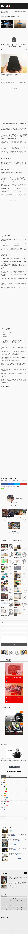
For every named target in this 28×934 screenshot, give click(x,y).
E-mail (2, 626)
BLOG (3, 778)
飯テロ (3, 809)
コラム (3, 793)
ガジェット (4, 789)
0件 (2, 49)
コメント (15, 486)
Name (2, 622)
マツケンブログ (14, 502)
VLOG (12, 509)
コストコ (4, 791)
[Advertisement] (14, 104)
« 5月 (2, 911)
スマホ (3, 488)
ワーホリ (3, 799)
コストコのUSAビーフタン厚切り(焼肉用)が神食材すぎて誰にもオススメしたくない (14, 678)
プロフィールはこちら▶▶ (14, 766)
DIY (3, 782)
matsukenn (8, 681)
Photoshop (4, 784)
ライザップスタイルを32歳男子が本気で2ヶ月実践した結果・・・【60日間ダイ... (7, 26)
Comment (2, 634)
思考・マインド (5, 801)
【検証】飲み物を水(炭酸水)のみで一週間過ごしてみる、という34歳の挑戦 (20, 26)
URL (2, 630)
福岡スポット (4, 805)
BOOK (3, 780)
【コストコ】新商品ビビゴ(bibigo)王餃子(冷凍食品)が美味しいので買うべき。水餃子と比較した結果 (20, 520)
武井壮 (3, 803)
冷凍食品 (24, 509)
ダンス (21, 712)
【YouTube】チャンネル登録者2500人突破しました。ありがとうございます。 (7, 520)
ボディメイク (7, 23)
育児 (3, 807)
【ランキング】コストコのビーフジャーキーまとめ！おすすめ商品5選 (14, 698)
